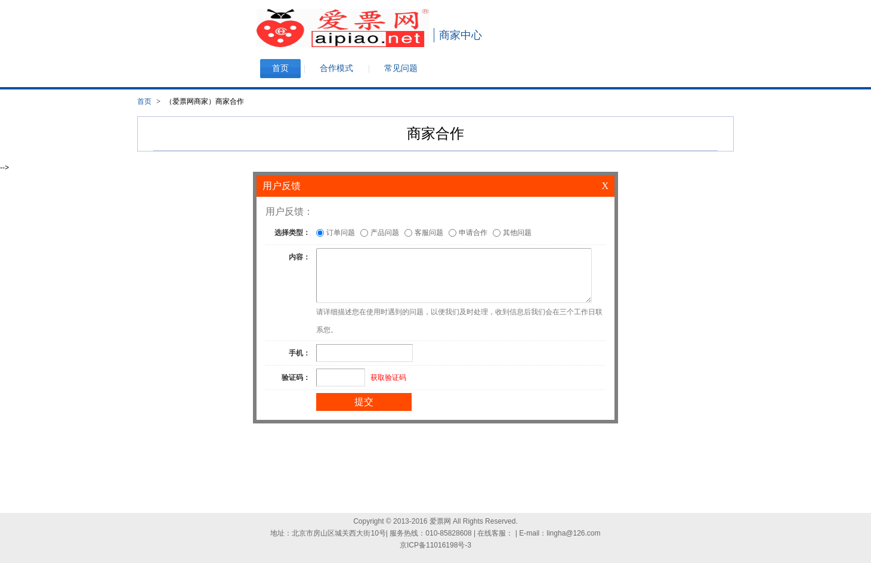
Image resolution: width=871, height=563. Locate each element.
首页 (144, 101)
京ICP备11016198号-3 (435, 545)
